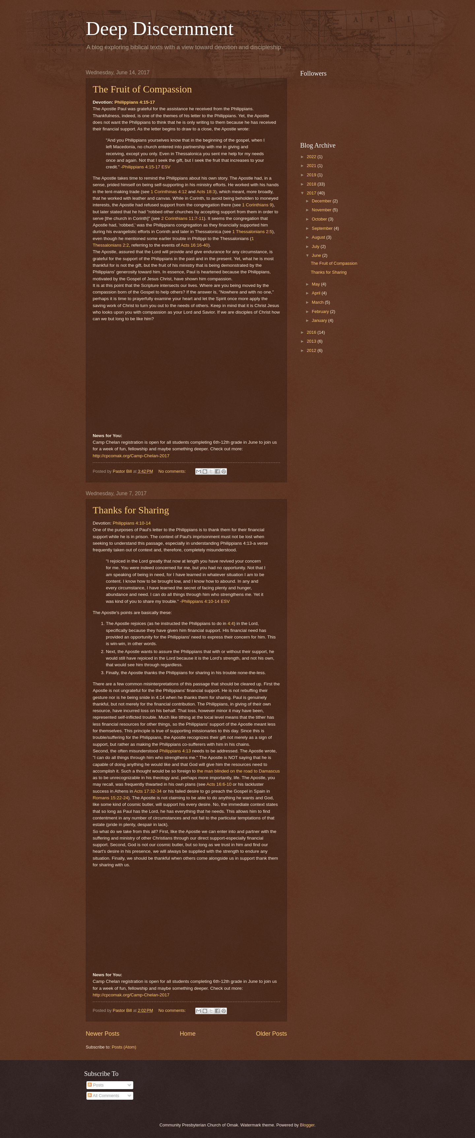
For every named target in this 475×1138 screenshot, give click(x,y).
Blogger (307, 1124)
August (319, 237)
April (316, 293)
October (320, 219)
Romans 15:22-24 (110, 797)
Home (188, 1033)
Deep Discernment (160, 28)
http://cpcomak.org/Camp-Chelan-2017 (131, 455)
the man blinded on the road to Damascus (238, 771)
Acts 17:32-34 (147, 791)
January (320, 320)
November (322, 209)
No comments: (172, 471)
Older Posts (271, 1033)
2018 (312, 184)
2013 (312, 341)
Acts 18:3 (206, 191)
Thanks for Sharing (131, 509)
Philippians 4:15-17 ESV (146, 166)
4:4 (231, 623)
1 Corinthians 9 (257, 204)
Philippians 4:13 (175, 750)
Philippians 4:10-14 (132, 523)
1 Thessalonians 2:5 (252, 231)
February (321, 311)
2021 (312, 165)
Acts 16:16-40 (194, 245)
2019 (312, 174)
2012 (312, 350)
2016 (312, 332)
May (316, 284)
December (322, 200)
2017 (312, 192)
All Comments (103, 1095)
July (316, 246)
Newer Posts (102, 1033)
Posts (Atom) (124, 1047)
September (323, 228)
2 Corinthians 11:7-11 (182, 218)
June (317, 255)
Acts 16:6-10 (219, 784)
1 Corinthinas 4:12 (169, 191)
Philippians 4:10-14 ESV (205, 601)
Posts (96, 1085)
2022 (312, 156)
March (318, 302)
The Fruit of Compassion (142, 89)
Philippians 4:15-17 (134, 102)
